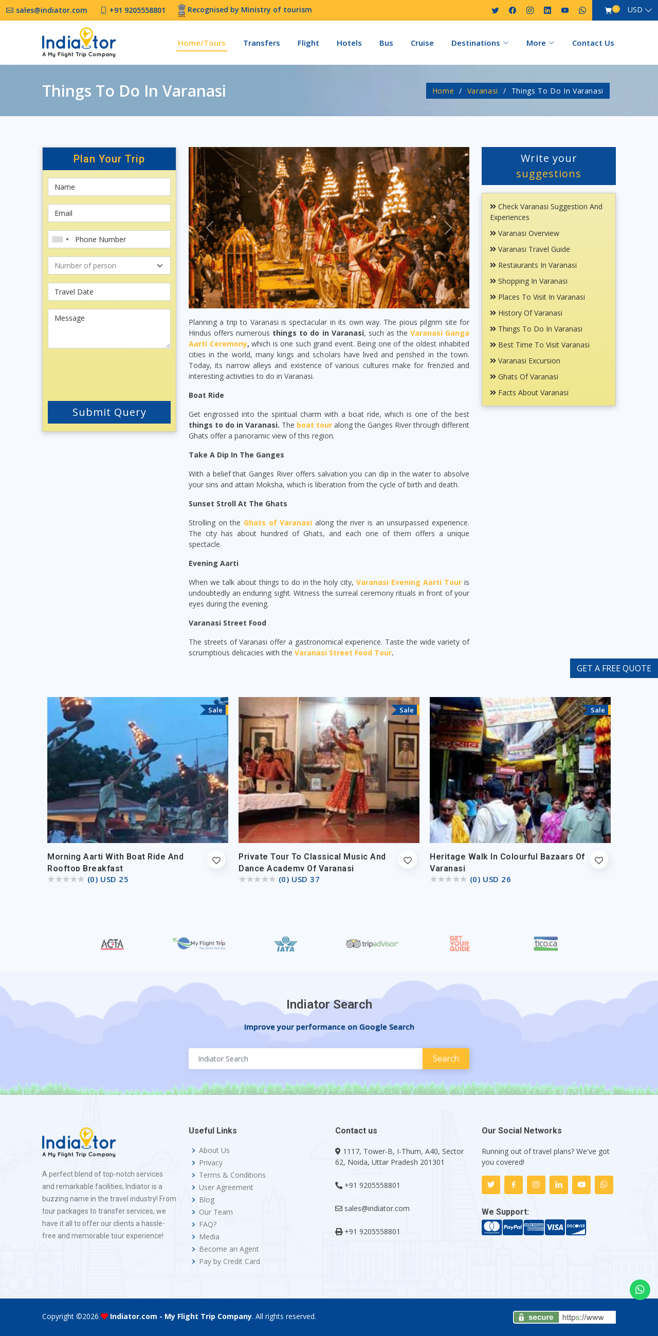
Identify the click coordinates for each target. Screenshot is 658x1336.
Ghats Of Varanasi (524, 376)
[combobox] (60, 239)
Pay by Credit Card (229, 1261)
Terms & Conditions (232, 1175)
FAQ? (207, 1224)
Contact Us (593, 43)
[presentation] (109, 373)
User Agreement (226, 1187)
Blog (206, 1199)
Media (209, 1236)
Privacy (211, 1162)
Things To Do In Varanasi (536, 329)
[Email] (109, 213)
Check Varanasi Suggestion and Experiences (546, 212)
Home (443, 91)
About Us (214, 1150)
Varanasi (482, 91)
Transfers (261, 43)
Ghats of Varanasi (278, 522)
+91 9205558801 (372, 1185)
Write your (548, 165)
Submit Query (109, 412)
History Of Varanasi (526, 313)
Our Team (216, 1212)
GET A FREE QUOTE (614, 668)
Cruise (422, 43)
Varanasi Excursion (525, 360)
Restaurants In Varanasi (533, 265)
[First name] (109, 187)
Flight (308, 43)
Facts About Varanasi (529, 392)
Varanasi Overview (524, 233)
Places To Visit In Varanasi (537, 297)
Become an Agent (229, 1249)
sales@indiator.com (377, 1208)
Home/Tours (202, 43)
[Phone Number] (109, 239)
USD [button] (635, 9)
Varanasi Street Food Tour (343, 652)
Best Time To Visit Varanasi (540, 345)
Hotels (349, 43)
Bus (386, 43)
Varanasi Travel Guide (530, 249)
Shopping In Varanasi (529, 281)
